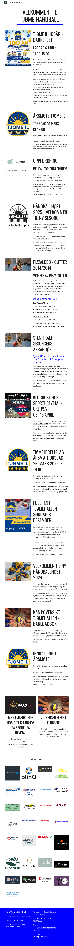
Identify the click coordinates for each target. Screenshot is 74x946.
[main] (39, 16)
